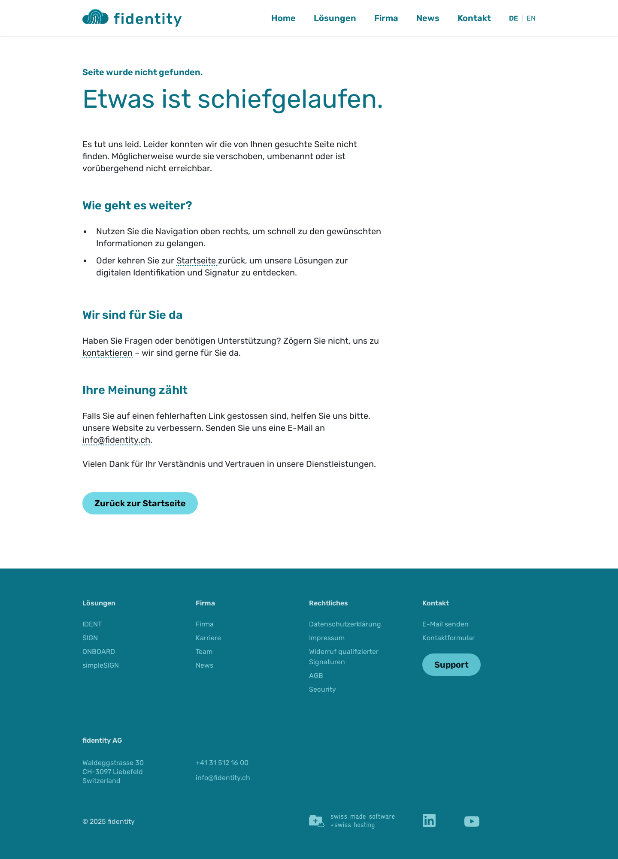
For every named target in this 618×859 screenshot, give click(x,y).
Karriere (208, 638)
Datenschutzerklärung (345, 624)
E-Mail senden (445, 624)
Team (204, 651)
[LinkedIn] (429, 821)
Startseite (197, 260)
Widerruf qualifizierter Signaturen (344, 656)
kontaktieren (107, 353)
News (427, 18)
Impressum (327, 638)
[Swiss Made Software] (352, 821)
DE (513, 18)
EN (531, 18)
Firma (386, 18)
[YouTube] (471, 821)
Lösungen (335, 18)
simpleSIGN (100, 665)
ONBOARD (98, 651)
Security (322, 689)
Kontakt (474, 18)
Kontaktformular (448, 638)
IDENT (92, 624)
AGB (316, 675)
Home (283, 18)
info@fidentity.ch (116, 440)
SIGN (90, 638)
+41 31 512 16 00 (222, 763)
